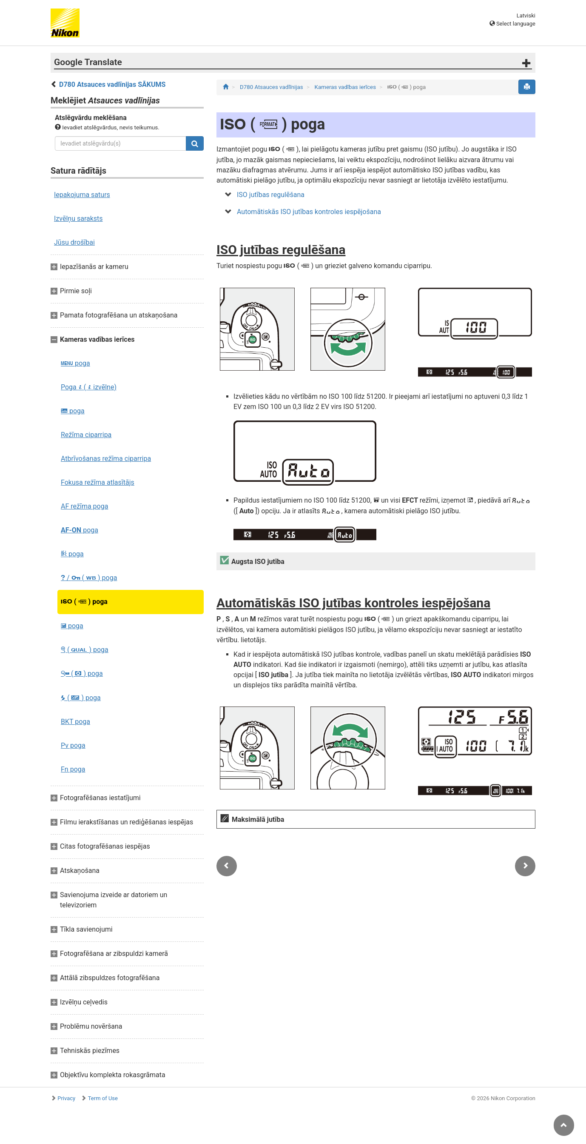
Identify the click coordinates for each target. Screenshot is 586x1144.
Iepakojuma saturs (82, 195)
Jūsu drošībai (74, 242)
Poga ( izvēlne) (89, 387)
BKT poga (75, 722)
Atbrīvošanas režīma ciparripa (106, 459)
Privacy (66, 1098)
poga (75, 363)
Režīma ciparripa (86, 435)
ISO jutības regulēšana (270, 195)
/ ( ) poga (89, 578)
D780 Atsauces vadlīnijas (272, 87)
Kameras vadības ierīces (346, 87)
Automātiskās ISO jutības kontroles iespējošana (309, 212)
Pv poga (73, 745)
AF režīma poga (84, 506)
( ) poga (84, 602)
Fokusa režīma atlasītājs (97, 482)
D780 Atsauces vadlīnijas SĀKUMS (112, 84)
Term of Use (103, 1098)
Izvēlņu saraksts (78, 218)
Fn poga (73, 769)
